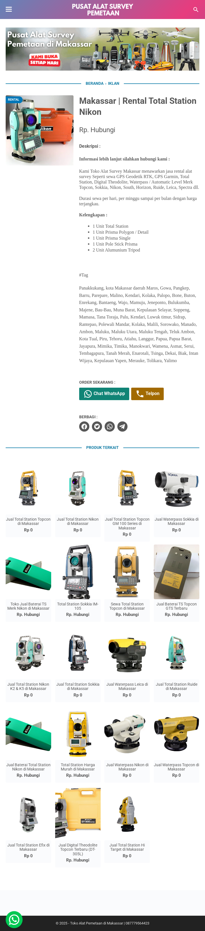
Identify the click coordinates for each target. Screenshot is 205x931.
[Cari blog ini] (196, 9)
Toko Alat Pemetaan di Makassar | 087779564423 (109, 923)
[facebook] (84, 426)
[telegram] (122, 426)
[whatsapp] (110, 426)
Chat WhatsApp (104, 393)
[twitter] (97, 426)
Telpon (147, 393)
